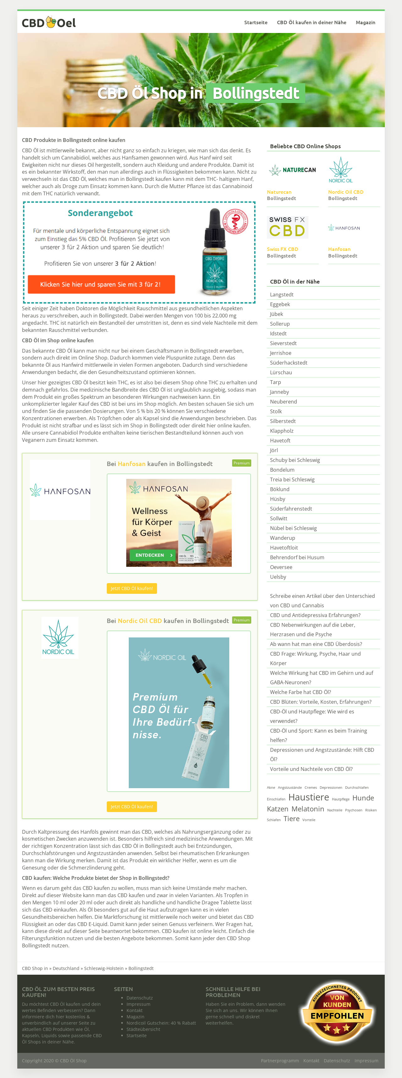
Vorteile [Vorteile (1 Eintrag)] (308, 820)
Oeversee (281, 567)
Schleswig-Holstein (104, 968)
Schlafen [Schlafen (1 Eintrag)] (274, 820)
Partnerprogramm (280, 1061)
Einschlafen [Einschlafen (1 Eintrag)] (276, 799)
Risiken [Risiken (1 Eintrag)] (371, 810)
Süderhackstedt (288, 362)
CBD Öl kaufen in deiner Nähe (311, 22)
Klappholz (282, 430)
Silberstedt (283, 421)
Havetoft (280, 440)
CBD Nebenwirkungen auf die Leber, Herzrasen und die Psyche (312, 629)
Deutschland (66, 968)
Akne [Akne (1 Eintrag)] (271, 787)
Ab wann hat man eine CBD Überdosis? (316, 644)
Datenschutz (140, 998)
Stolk (276, 411)
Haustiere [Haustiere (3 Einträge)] (308, 797)
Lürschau (281, 372)
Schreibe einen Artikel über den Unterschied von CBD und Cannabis (322, 601)
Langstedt (282, 294)
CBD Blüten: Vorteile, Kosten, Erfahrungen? (321, 701)
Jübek (276, 314)
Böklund (280, 489)
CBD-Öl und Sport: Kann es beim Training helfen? (318, 735)
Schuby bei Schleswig (295, 460)
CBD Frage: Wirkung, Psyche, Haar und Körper (315, 658)
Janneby (279, 391)
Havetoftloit (284, 547)
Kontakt (135, 1010)
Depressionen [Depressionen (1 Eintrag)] (331, 787)
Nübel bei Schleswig (293, 528)
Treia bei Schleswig (292, 479)
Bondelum (282, 469)
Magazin (365, 22)
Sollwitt (278, 518)
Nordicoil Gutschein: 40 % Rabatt (161, 1023)
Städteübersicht (143, 1029)
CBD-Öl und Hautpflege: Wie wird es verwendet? (312, 716)
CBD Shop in (35, 968)
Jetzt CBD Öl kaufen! (132, 588)
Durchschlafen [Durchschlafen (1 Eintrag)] (357, 787)
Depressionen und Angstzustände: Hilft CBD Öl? (322, 754)
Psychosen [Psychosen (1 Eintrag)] (353, 810)
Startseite (256, 22)
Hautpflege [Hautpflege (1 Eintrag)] (341, 799)
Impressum (138, 1004)
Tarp (275, 382)
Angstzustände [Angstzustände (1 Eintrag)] (290, 787)
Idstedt (278, 333)
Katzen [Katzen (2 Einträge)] (278, 808)
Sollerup (280, 323)
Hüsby (277, 499)
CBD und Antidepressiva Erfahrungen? (315, 615)
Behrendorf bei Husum (297, 557)
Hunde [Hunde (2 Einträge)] (363, 797)
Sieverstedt (283, 343)
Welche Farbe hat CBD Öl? (300, 692)
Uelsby (278, 576)
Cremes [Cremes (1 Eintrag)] (311, 787)
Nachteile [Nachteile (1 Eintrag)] (334, 810)
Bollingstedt (195, 463)
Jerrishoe (280, 352)
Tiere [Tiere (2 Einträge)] (292, 818)
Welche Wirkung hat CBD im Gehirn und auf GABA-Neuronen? (321, 677)
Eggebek (280, 304)
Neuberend (283, 401)
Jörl (274, 450)
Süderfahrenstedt (291, 508)
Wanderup (282, 537)
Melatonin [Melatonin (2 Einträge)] (307, 808)
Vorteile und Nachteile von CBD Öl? (311, 769)
